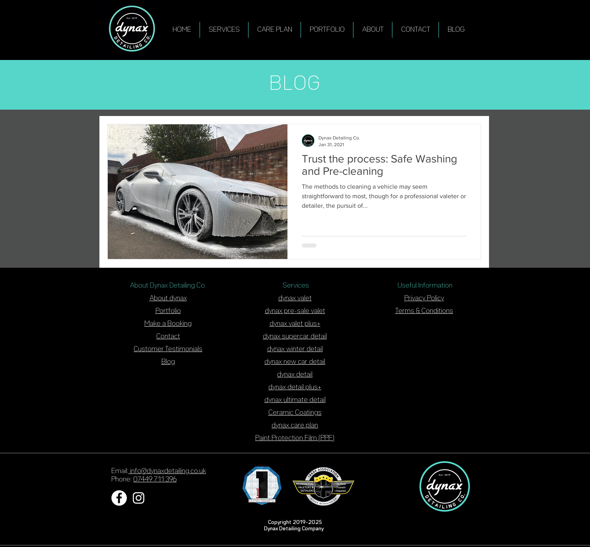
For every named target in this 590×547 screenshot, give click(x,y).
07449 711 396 (155, 479)
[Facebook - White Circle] (119, 498)
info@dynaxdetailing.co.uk (167, 471)
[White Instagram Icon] (138, 498)
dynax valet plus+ (295, 324)
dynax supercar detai (294, 336)
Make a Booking (168, 324)
